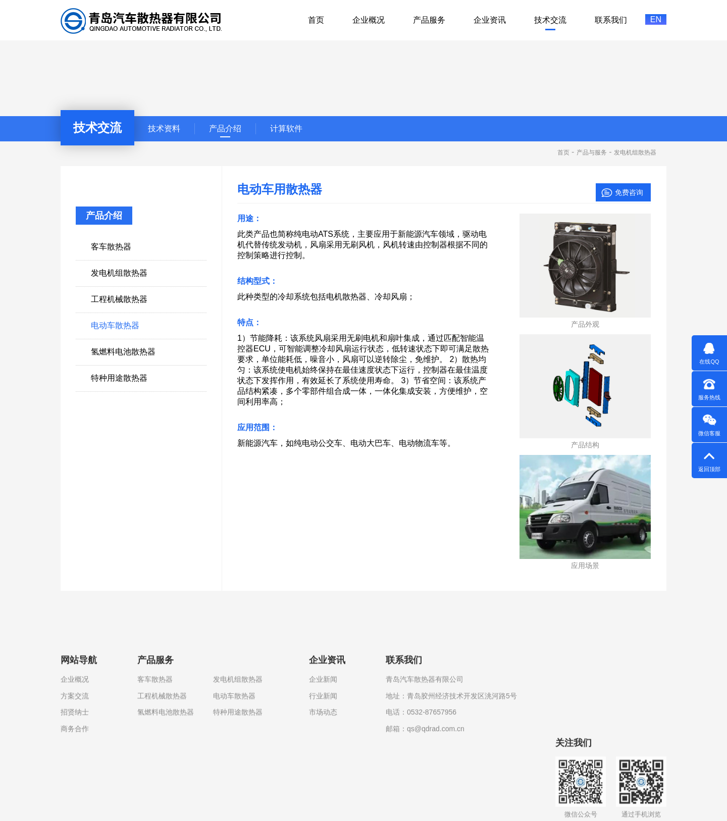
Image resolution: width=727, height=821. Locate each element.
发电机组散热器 (238, 746)
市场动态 (323, 779)
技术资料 (164, 128)
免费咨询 (629, 192)
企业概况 (75, 746)
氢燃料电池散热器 (165, 779)
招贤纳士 (75, 779)
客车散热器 (155, 746)
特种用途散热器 (238, 779)
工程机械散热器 (162, 762)
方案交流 (75, 762)
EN (655, 19)
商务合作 (75, 795)
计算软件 (286, 128)
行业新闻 (323, 762)
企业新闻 (323, 746)
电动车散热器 (234, 762)
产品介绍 (225, 128)
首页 (563, 152)
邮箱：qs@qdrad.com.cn (425, 795)
